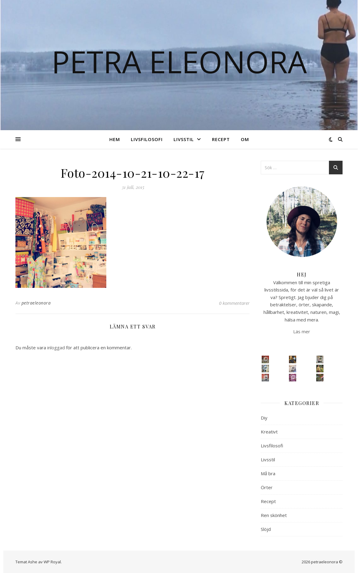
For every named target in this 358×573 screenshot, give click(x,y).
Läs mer (301, 331)
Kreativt (269, 432)
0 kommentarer (234, 303)
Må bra (268, 473)
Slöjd (266, 529)
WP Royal (52, 562)
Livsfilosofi (147, 139)
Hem (114, 139)
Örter (267, 487)
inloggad (56, 347)
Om (245, 139)
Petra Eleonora (179, 61)
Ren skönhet (274, 515)
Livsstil (184, 139)
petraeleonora (36, 303)
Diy (264, 418)
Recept (221, 139)
